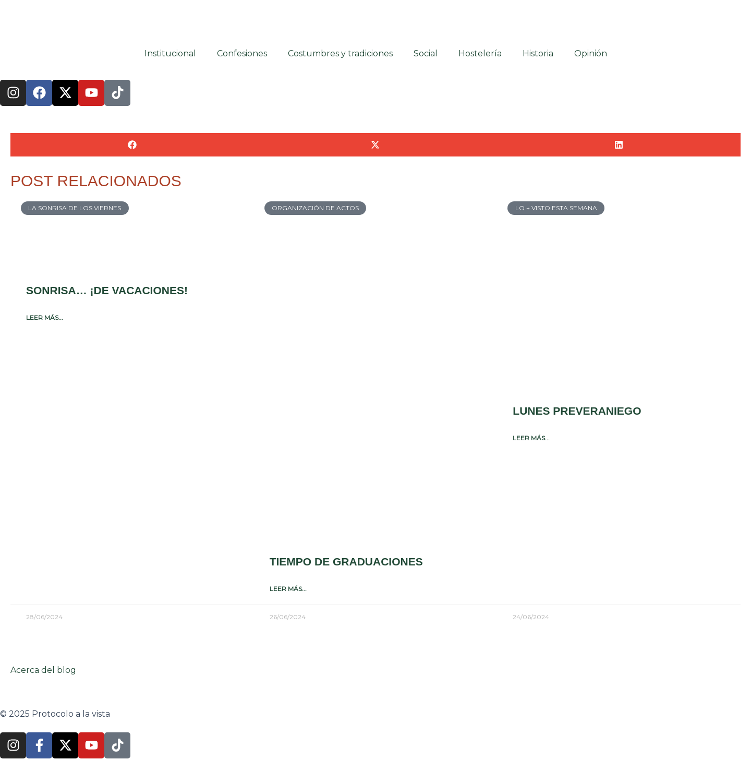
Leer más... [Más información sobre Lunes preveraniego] (531, 437)
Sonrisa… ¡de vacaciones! (107, 290)
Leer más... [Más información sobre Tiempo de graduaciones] (288, 588)
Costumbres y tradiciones (340, 53)
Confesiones (242, 53)
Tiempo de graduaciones (346, 561)
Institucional (170, 53)
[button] (132, 144)
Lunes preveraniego (577, 410)
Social (426, 53)
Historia (538, 53)
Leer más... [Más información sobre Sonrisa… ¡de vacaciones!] (44, 316)
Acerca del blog (43, 670)
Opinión (590, 53)
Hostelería (480, 53)
